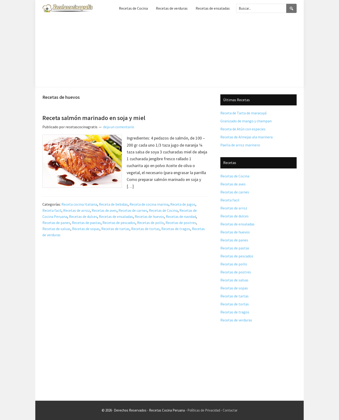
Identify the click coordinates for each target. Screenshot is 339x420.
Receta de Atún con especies (243, 129)
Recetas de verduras (236, 320)
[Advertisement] (169, 52)
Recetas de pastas (86, 222)
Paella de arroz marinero (240, 145)
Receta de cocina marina (149, 204)
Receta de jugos (182, 204)
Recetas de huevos (149, 216)
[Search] (291, 8)
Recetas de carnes (132, 210)
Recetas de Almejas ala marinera (246, 137)
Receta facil (51, 210)
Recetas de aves (104, 210)
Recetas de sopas (86, 228)
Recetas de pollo (150, 222)
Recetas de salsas (56, 228)
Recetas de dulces (83, 216)
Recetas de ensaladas (116, 216)
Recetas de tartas (115, 228)
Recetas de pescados (118, 222)
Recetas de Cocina (163, 210)
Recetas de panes (56, 222)
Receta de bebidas (113, 204)
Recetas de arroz (76, 210)
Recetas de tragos (175, 228)
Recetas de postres (180, 222)
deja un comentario (118, 126)
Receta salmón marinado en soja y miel (93, 118)
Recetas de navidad (181, 216)
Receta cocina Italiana (79, 204)
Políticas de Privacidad (203, 410)
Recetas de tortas (145, 228)
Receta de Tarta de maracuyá (243, 113)
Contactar (230, 410)
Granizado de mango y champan (246, 121)
